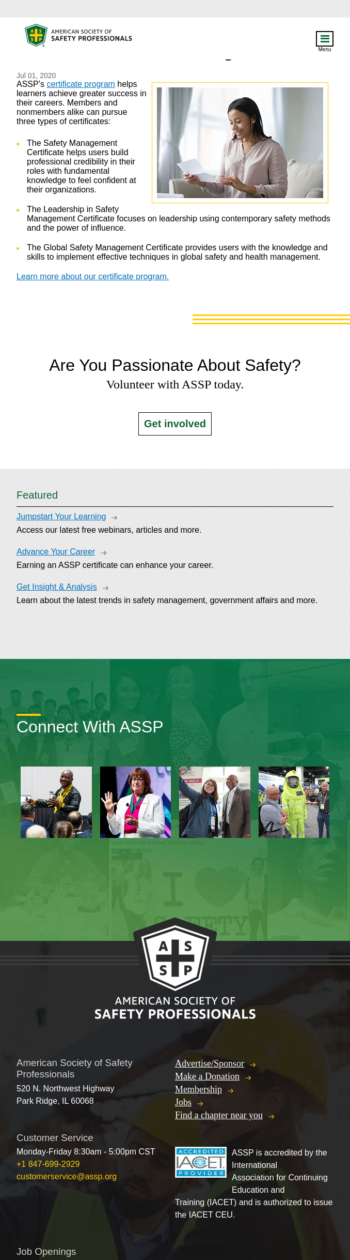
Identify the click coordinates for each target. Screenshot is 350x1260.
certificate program (80, 84)
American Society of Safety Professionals (79, 38)
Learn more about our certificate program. (93, 276)
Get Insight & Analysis (57, 586)
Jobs (183, 1102)
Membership (198, 1089)
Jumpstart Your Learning (61, 516)
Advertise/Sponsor (209, 1063)
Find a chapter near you (219, 1115)
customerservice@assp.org (67, 1176)
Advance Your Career (56, 551)
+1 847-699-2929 (48, 1164)
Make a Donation (207, 1076)
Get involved (175, 423)
